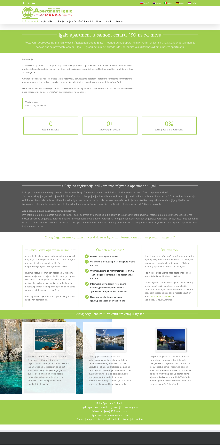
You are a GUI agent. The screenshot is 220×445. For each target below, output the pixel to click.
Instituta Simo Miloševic (161, 295)
